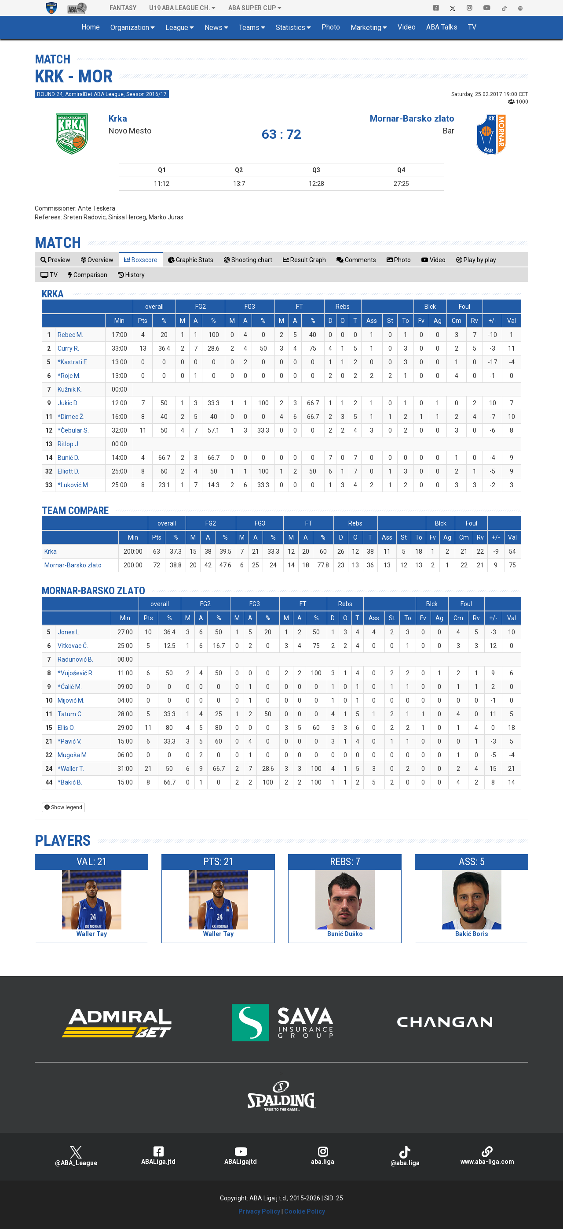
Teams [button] (249, 27)
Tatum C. (70, 714)
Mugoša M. (73, 755)
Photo (331, 27)
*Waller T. (71, 768)
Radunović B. (75, 659)
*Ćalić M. (70, 686)
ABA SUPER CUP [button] (252, 7)
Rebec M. (70, 334)
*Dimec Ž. (71, 416)
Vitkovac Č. (73, 645)
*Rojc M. (69, 375)
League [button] (176, 27)
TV (472, 27)
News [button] (214, 27)
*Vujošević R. (76, 673)
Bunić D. (68, 457)
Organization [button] (129, 27)
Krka (118, 118)
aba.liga (322, 1155)
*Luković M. (73, 485)
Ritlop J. (69, 444)
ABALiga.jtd (158, 1155)
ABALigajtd (240, 1155)
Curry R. (68, 348)
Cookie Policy (304, 1211)
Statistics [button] (290, 27)
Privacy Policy (259, 1211)
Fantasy (123, 7)
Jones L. (69, 632)
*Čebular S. (73, 430)
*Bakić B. (70, 782)
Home (90, 27)
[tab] (55, 259)
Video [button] (407, 27)
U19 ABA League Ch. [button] (179, 7)
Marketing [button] (366, 27)
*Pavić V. (69, 741)
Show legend (63, 807)
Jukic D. (68, 403)
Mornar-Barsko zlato (412, 118)
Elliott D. (68, 471)
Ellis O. (66, 727)
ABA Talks (441, 27)
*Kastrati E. (73, 362)
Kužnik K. (70, 389)
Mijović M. (71, 700)
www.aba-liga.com (487, 1155)
